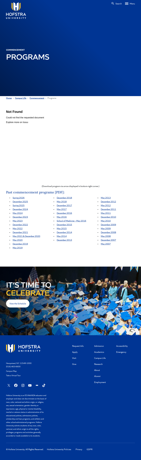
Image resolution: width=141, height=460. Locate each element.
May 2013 (106, 197)
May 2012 (106, 205)
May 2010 (106, 220)
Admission (99, 345)
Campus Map (11, 371)
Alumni (97, 376)
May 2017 (62, 209)
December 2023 (20, 216)
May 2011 (106, 213)
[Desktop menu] (130, 3)
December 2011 (108, 209)
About (97, 370)
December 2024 (20, 209)
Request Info (78, 345)
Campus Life (20, 98)
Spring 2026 (19, 197)
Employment (100, 382)
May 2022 (18, 228)
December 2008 (108, 232)
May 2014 (62, 236)
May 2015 (62, 228)
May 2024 (18, 213)
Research (98, 364)
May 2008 (106, 236)
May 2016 (62, 216)
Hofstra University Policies (59, 449)
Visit (74, 357)
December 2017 (64, 205)
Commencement (37, 98)
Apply (75, 351)
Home (9, 98)
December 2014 (64, 232)
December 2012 (108, 201)
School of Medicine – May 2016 (71, 220)
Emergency (121, 351)
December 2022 (20, 224)
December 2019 (20, 243)
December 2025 (20, 201)
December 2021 (20, 232)
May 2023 (18, 220)
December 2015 (64, 224)
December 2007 (108, 239)
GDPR (89, 449)
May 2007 (106, 243)
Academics (99, 351)
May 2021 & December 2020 (26, 236)
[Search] (116, 3)
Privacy (79, 449)
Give (74, 364)
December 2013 (64, 239)
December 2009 (108, 224)
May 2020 (18, 239)
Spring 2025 (19, 205)
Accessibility (122, 345)
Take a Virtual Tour (13, 375)
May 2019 (18, 247)
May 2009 (106, 228)
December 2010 (108, 216)
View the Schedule (18, 303)
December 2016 (64, 213)
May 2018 (62, 201)
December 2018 (64, 197)
